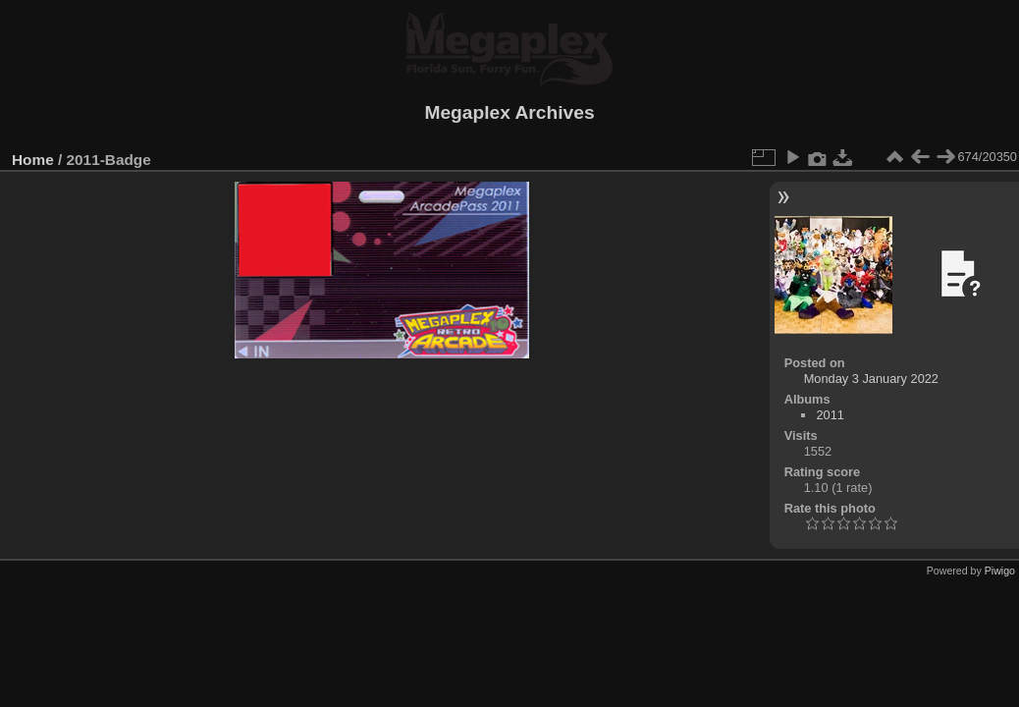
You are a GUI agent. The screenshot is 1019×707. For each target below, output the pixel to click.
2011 (829, 415)
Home (33, 159)
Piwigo (1000, 570)
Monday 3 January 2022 (871, 378)
